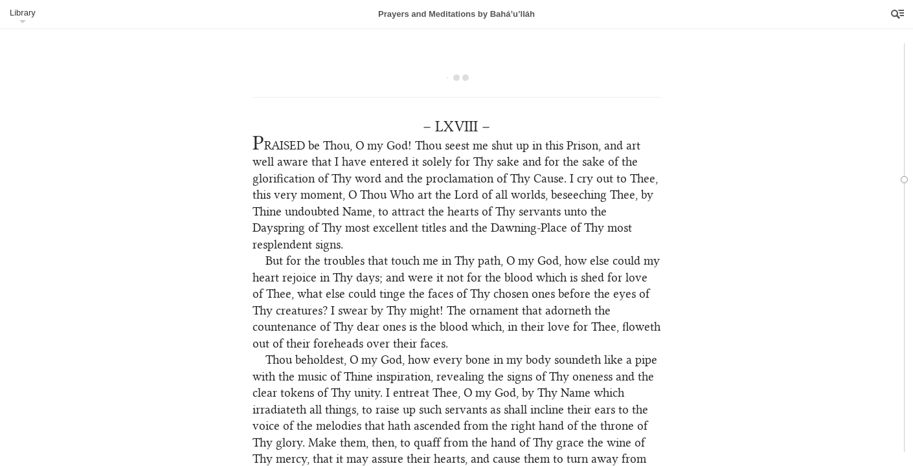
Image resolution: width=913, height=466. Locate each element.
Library (23, 12)
